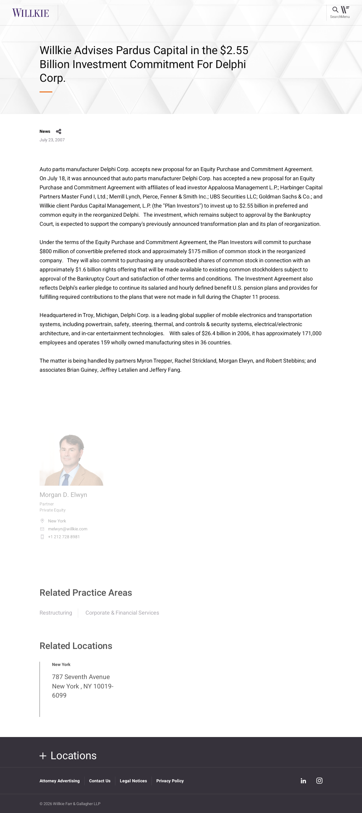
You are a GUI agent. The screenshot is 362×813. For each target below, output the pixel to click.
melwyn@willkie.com (63, 533)
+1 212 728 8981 (60, 541)
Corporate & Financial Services (122, 617)
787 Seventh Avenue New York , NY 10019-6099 (82, 690)
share (58, 131)
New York (53, 525)
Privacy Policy (170, 781)
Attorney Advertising (60, 781)
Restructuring (56, 617)
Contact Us (99, 781)
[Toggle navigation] (345, 12)
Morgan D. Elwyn (63, 499)
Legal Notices (133, 781)
